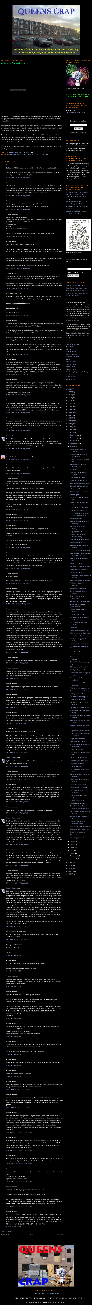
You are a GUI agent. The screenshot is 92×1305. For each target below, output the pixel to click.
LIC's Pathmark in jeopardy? (79, 508)
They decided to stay (76, 532)
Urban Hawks (70, 379)
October (73, 441)
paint (37, 154)
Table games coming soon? (79, 667)
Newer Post (5, 1235)
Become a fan (70, 259)
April (72, 850)
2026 (70, 389)
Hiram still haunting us (77, 636)
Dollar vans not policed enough (80, 691)
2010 (70, 862)
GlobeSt (68, 359)
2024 (70, 395)
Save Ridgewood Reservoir (75, 290)
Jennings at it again (76, 563)
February (73, 856)
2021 (70, 403)
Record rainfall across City (78, 787)
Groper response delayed (78, 739)
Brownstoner (70, 346)
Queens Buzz (70, 367)
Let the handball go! (76, 749)
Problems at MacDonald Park (79, 630)
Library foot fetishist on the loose (80, 550)
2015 (70, 421)
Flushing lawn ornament (77, 800)
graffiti (31, 154)
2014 (70, 424)
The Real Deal (71, 376)
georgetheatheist (11, 454)
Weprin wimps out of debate (79, 492)
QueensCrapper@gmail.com (75, 112)
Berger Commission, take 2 (78, 832)
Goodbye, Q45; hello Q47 (78, 670)
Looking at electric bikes (77, 699)
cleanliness (11, 154)
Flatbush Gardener (72, 354)
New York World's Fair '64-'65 (75, 285)
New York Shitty (71, 364)
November (73, 438)
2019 (70, 409)
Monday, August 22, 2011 (17, 955)
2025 (70, 392)
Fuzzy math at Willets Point (78, 480)
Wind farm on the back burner (79, 539)
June (72, 844)
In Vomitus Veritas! (76, 766)
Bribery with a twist (76, 835)
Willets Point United (72, 295)
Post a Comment (6, 1232)
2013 (70, 427)
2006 (70, 874)
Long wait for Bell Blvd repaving (80, 731)
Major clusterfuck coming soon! (80, 644)
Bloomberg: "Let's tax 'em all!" (79, 829)
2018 (70, 412)
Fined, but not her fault (77, 614)
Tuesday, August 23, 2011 (17, 1090)
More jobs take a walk (77, 510)
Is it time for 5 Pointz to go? (79, 489)
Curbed (68, 349)
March (72, 853)
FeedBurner (83, 132)
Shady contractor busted (78, 588)
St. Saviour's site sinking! (78, 784)
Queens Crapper (15, 152)
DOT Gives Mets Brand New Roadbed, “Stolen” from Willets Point (77, 197)
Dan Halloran (22, 154)
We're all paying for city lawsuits (80, 633)
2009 (70, 865)
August (72, 446)
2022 (70, 400)
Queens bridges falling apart (79, 760)
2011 (70, 432)
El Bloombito (74, 469)
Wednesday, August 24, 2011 (19, 1132)
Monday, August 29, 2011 (17, 1227)
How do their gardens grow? (79, 697)
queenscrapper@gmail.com (46, 1293)
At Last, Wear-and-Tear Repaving (77, 192)
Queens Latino (71, 369)
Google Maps (74, 335)
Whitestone (43, 154)
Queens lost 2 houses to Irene (79, 486)
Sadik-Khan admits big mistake (80, 580)
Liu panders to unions (77, 763)
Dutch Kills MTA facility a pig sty (80, 707)
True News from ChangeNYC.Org (77, 293)
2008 (70, 868)
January (73, 859)
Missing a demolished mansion (80, 483)
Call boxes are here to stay (78, 757)
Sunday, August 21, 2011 (17, 652)
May (71, 847)
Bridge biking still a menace (79, 569)
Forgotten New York (72, 356)
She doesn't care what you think (80, 566)
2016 (70, 418)
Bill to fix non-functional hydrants (80, 826)
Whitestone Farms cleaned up (79, 688)
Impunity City (70, 362)
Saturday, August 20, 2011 (18, 178)
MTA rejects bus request (77, 741)
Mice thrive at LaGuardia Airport (80, 601)
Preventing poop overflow (78, 838)
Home (32, 1235)
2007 (70, 871)
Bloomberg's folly (75, 495)
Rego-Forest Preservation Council (77, 288)
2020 (70, 406)
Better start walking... (76, 518)
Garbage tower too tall (77, 694)
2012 (70, 429)
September (74, 444)
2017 (70, 415)
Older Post (59, 1235)
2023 (70, 398)
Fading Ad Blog (71, 351)
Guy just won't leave (76, 572)
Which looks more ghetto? (78, 477)
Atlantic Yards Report (73, 344)
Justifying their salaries (77, 803)
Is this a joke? (74, 627)
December (73, 435)
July (71, 841)
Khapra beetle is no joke (77, 542)
